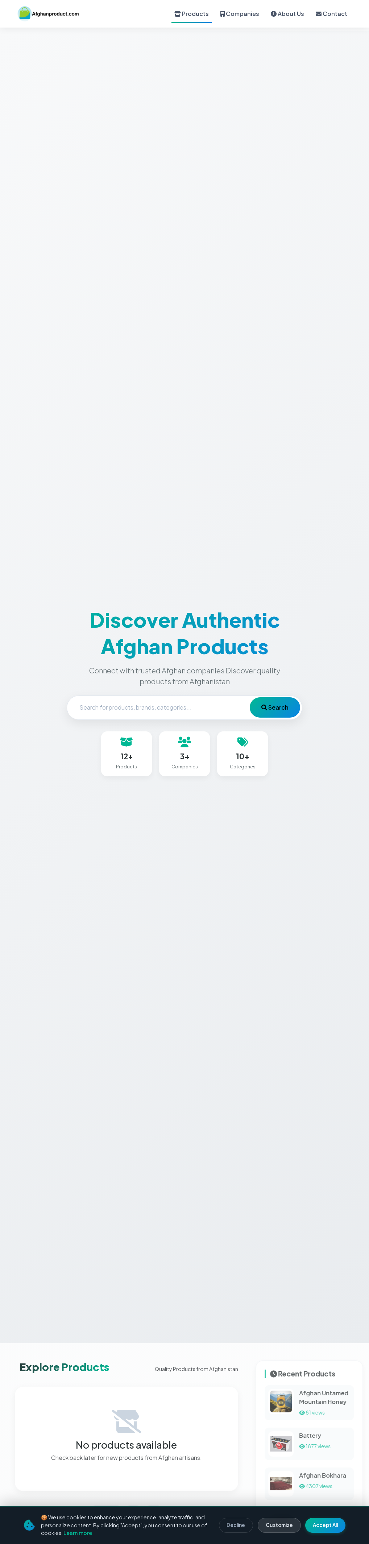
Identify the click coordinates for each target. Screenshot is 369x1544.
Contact (331, 13)
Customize (279, 1525)
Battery (337, 1435)
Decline (236, 1525)
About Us (287, 13)
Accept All (325, 1525)
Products (191, 13)
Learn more (77, 1532)
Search (275, 707)
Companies (239, 13)
